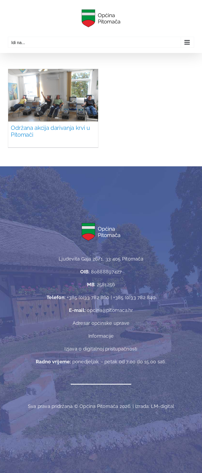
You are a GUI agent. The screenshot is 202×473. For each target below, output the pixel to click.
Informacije (101, 336)
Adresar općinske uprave (101, 323)
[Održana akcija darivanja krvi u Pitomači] (53, 102)
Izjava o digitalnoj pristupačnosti (100, 349)
